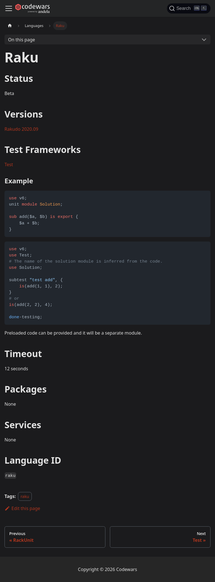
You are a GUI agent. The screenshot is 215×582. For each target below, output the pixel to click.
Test (8, 164)
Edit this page (22, 508)
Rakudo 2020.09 (21, 129)
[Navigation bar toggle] (8, 8)
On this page (21, 40)
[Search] (189, 8)
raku (25, 496)
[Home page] (9, 25)
